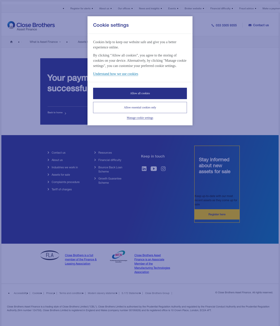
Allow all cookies (140, 93)
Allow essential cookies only (140, 107)
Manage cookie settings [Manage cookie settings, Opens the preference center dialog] (140, 117)
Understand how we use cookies (115, 74)
